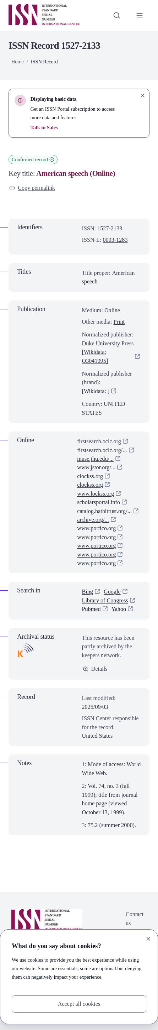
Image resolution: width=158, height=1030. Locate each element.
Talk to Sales (44, 127)
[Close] (148, 938)
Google (112, 592)
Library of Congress (105, 600)
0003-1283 (115, 240)
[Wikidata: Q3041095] (95, 356)
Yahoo (118, 609)
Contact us (134, 918)
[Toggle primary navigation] (139, 15)
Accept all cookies (79, 1004)
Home (17, 61)
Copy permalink (32, 188)
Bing (87, 592)
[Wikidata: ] (96, 391)
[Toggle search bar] (116, 15)
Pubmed (91, 609)
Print (119, 322)
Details (95, 669)
